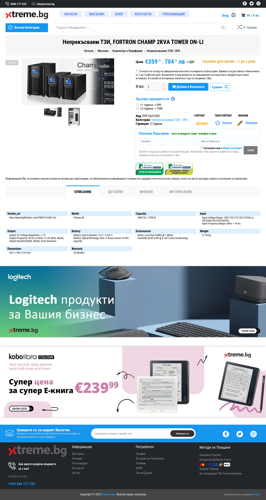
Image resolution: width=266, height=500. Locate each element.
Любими (141, 463)
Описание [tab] (82, 192)
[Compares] (247, 27)
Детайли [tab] (115, 192)
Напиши (251, 123)
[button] (164, 85)
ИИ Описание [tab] (180, 192)
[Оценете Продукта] (223, 122)
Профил (140, 453)
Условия (77, 458)
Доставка (78, 453)
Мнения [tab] (146, 192)
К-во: (140, 86)
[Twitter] (239, 433)
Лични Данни (144, 473)
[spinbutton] (152, 87)
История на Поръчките (150, 458)
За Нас (76, 473)
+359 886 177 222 (21, 484)
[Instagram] (253, 433)
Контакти (78, 468)
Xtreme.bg (108, 494)
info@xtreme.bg (17, 476)
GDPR (139, 468)
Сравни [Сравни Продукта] (220, 87)
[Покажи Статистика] (202, 123)
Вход (225, 15)
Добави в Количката (188, 87)
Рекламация (79, 463)
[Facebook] (226, 433)
